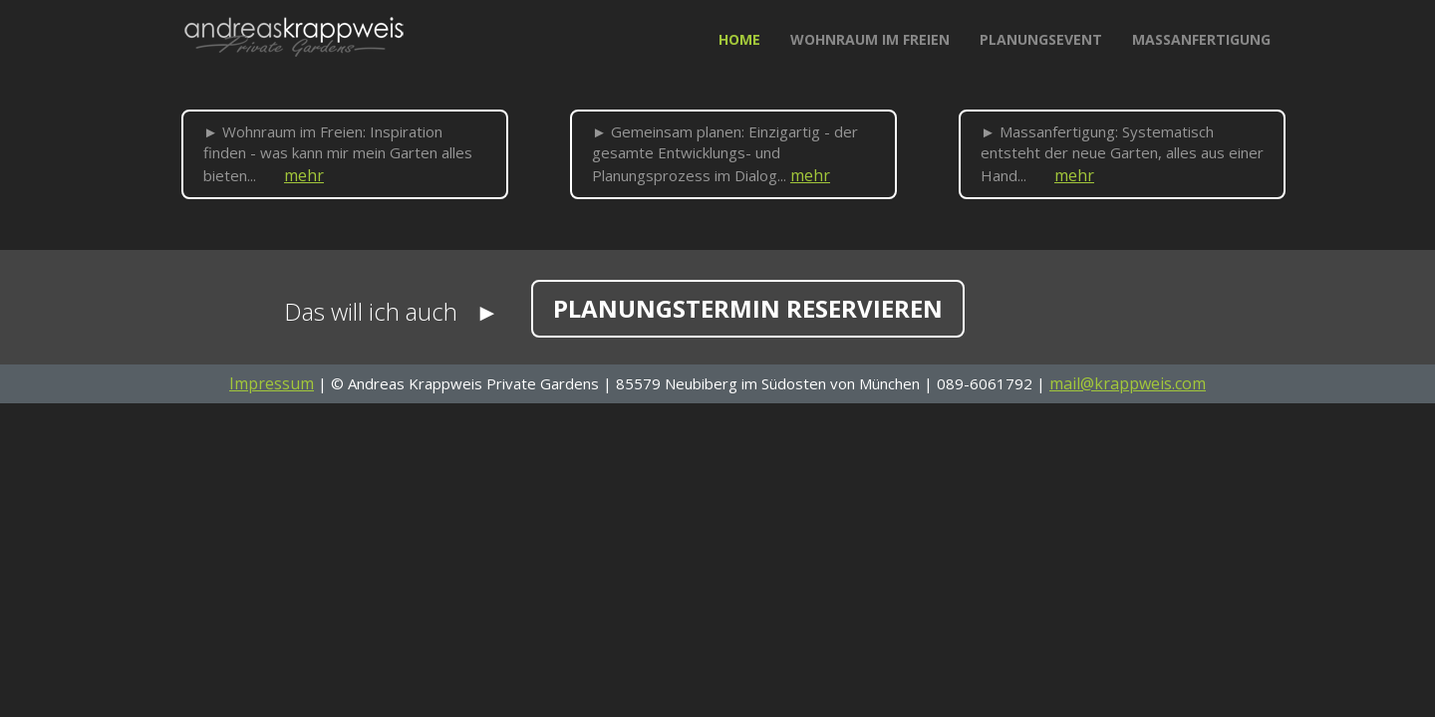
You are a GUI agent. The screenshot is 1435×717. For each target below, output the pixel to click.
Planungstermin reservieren (748, 308)
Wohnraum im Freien (870, 39)
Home (746, 39)
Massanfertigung (1201, 39)
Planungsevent (1041, 39)
